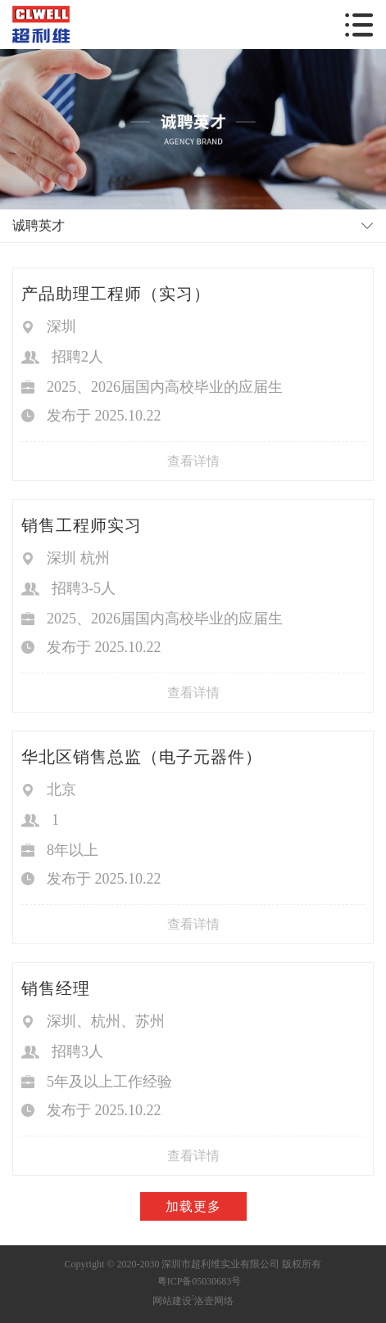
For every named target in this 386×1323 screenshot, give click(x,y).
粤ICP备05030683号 (199, 1281)
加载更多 (193, 1206)
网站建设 (172, 1301)
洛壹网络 (214, 1301)
